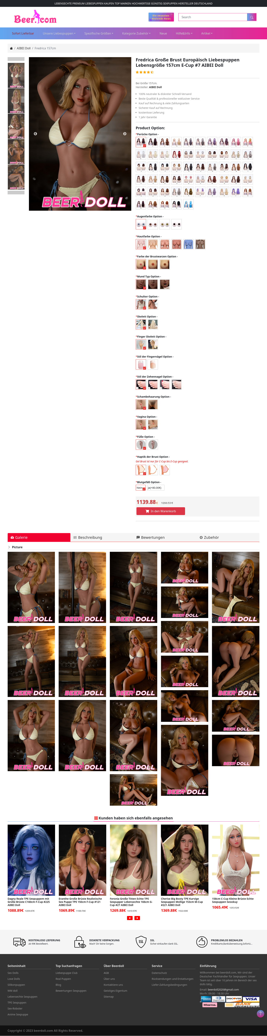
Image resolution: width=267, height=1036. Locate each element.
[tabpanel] (80, 134)
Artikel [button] (205, 34)
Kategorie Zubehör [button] (135, 34)
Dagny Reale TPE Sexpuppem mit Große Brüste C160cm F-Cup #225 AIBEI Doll (29, 902)
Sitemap (109, 997)
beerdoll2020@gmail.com (223, 989)
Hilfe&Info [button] (183, 34)
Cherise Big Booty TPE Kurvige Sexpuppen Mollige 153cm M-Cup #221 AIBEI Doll (182, 902)
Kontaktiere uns (113, 985)
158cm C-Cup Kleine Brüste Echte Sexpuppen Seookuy (233, 900)
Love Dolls (14, 979)
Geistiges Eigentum (115, 991)
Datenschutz (159, 973)
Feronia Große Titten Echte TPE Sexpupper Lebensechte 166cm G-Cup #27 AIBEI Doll (131, 902)
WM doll (13, 991)
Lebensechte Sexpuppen (22, 997)
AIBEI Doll (24, 48)
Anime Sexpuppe (18, 1014)
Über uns (109, 979)
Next (16, 193)
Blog (58, 985)
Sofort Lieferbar (23, 34)
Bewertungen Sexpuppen (71, 991)
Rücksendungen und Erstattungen (172, 979)
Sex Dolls (13, 973)
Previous (16, 59)
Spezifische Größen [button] (97, 34)
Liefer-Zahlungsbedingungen (169, 985)
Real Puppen (63, 979)
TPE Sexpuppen (17, 1002)
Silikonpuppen (16, 985)
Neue (163, 34)
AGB (106, 973)
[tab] (39, 537)
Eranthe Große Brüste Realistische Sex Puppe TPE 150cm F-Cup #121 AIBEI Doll (81, 902)
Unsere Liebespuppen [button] (58, 34)
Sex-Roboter (15, 1008)
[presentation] (130, 918)
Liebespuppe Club (67, 973)
